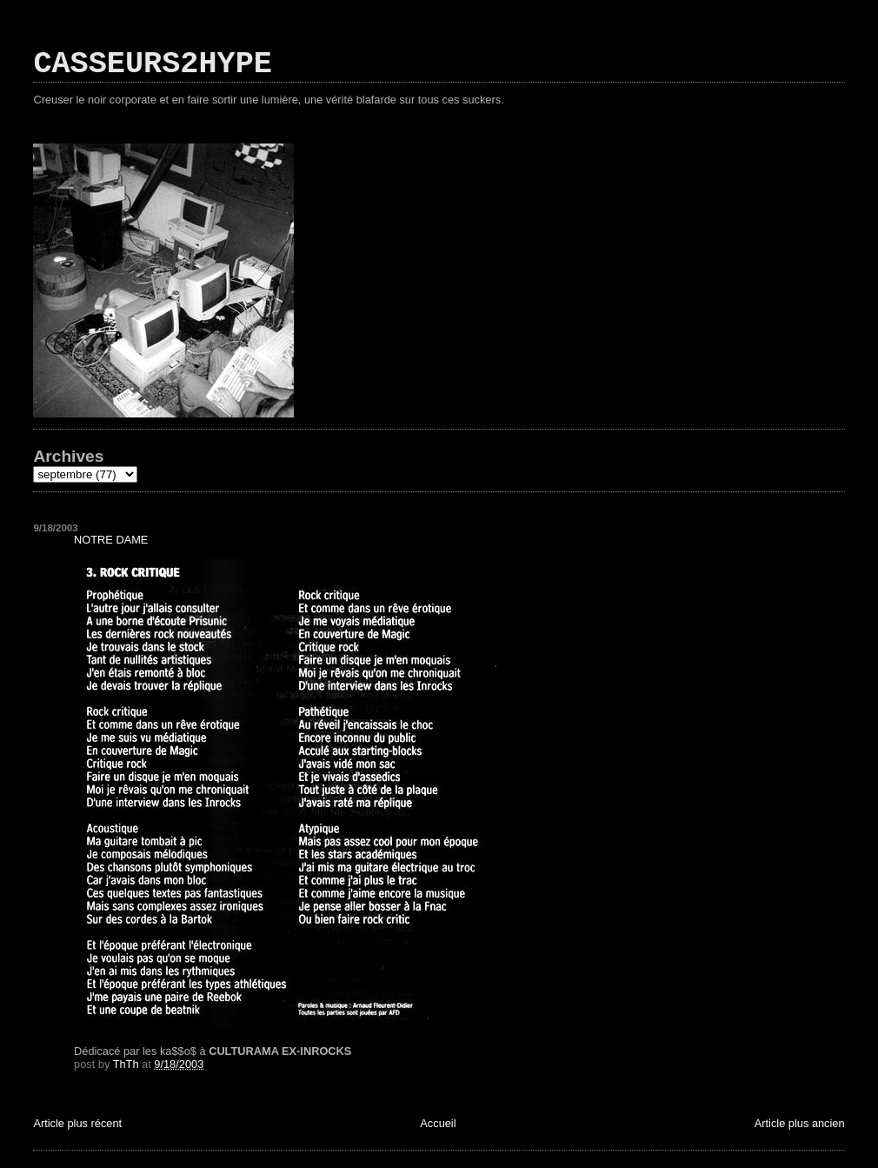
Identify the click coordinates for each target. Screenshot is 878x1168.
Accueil (438, 1123)
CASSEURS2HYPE (152, 64)
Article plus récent (77, 1123)
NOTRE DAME (111, 539)
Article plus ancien (800, 1123)
